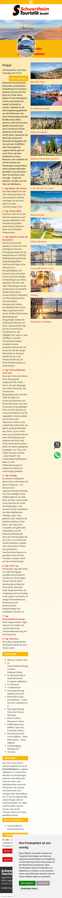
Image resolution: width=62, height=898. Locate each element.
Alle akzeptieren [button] (27, 883)
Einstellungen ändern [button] (29, 888)
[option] (31, 30)
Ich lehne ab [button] (42, 883)
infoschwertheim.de (11, 882)
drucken (7, 854)
